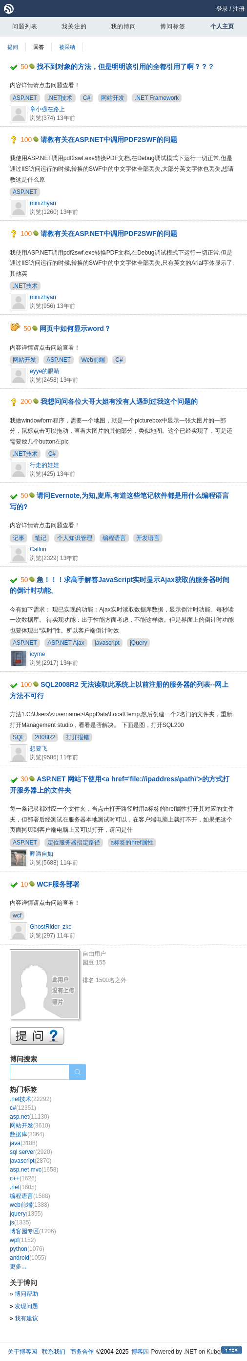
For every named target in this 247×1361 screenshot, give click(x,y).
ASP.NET (25, 97)
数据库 (27, 1134)
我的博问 (123, 26)
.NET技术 (59, 97)
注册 (239, 8)
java (24, 1143)
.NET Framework (157, 97)
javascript (107, 642)
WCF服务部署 (58, 884)
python (27, 1248)
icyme (37, 654)
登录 (222, 8)
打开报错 (77, 737)
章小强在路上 (47, 109)
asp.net (29, 1116)
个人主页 (222, 26)
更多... (18, 1266)
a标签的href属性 (132, 842)
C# (86, 97)
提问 (12, 47)
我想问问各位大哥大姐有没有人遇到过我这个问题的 (119, 401)
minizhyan (43, 203)
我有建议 (26, 1318)
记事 (18, 538)
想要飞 (38, 748)
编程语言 (114, 538)
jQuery (138, 642)
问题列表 (25, 26)
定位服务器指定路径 (73, 842)
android (28, 1257)
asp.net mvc (34, 1169)
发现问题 (26, 1306)
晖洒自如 (41, 853)
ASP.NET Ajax (65, 642)
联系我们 (53, 1351)
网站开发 (112, 97)
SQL (18, 737)
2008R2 (45, 737)
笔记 (40, 538)
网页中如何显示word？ (75, 328)
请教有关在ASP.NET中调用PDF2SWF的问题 (109, 139)
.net (23, 1187)
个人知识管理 (74, 538)
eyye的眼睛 (45, 371)
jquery (26, 1213)
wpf (23, 1240)
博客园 (140, 1351)
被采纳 (67, 47)
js (20, 1222)
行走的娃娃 (44, 465)
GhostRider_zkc (50, 926)
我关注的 (74, 26)
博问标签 (172, 26)
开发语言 (148, 538)
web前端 (29, 1204)
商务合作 (82, 1351)
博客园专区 (33, 1231)
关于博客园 (22, 1351)
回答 (38, 47)
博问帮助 (26, 1294)
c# (23, 1107)
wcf (17, 915)
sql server (31, 1152)
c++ (23, 1178)
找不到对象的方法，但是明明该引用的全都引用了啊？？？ (125, 66)
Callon (38, 549)
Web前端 (93, 359)
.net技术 (30, 1099)
